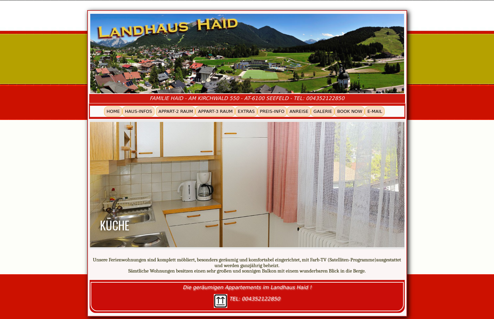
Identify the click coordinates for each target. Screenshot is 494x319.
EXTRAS (246, 111)
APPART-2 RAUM (176, 111)
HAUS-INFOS (138, 111)
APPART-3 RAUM (215, 111)
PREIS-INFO (272, 111)
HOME (113, 111)
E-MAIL (374, 111)
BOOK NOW (349, 111)
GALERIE (323, 111)
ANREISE (299, 111)
